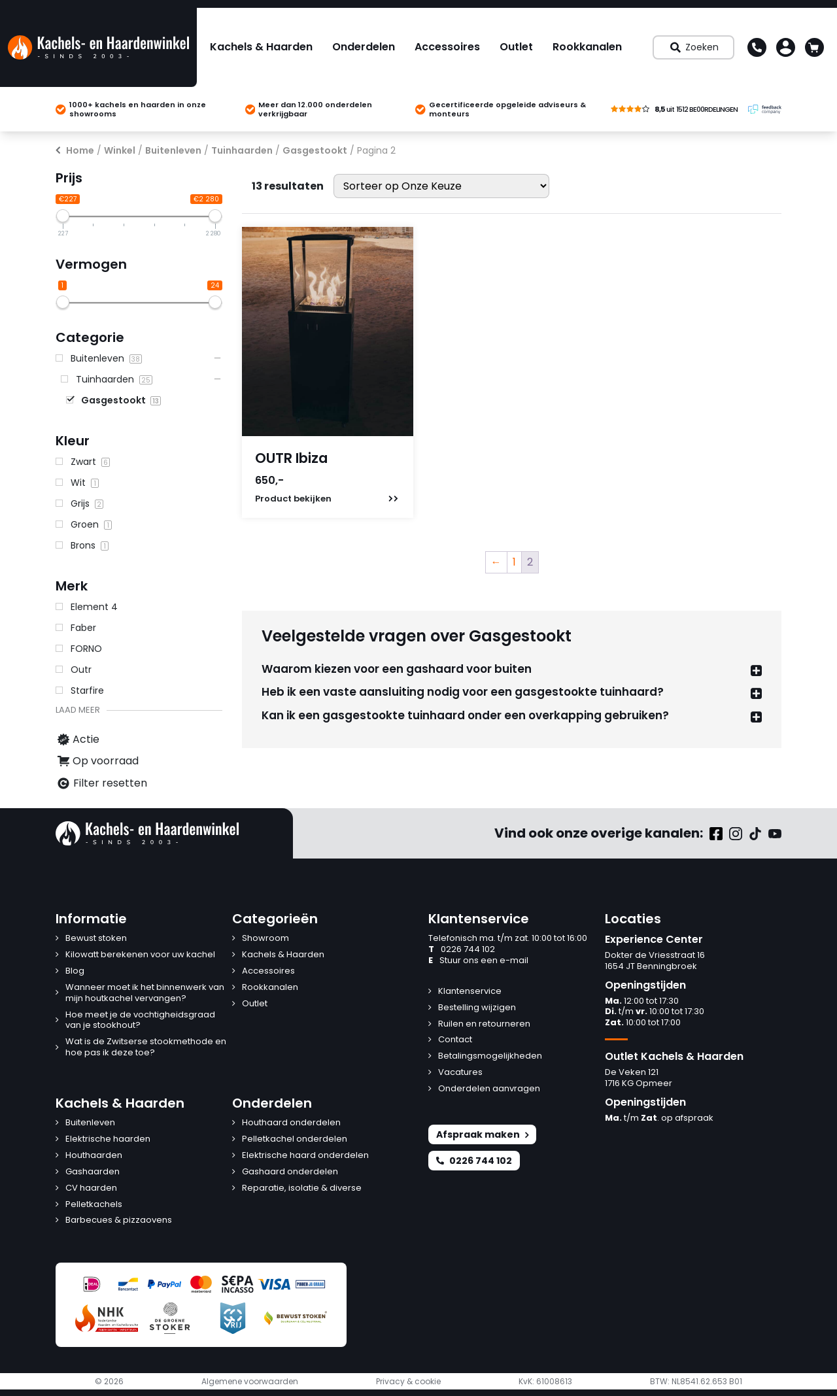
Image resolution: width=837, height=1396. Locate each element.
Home (80, 150)
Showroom (265, 938)
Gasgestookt (314, 150)
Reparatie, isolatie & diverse (302, 1188)
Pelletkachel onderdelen (294, 1139)
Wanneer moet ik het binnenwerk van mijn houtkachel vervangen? (144, 993)
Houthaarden (93, 1155)
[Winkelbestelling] (441, 186)
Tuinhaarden (242, 150)
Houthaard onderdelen (291, 1123)
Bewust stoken (96, 938)
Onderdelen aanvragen (489, 1089)
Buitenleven (173, 150)
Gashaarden (92, 1172)
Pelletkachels (93, 1204)
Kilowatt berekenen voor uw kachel (140, 955)
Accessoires (447, 46)
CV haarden (91, 1188)
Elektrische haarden (107, 1139)
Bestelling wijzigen (477, 1007)
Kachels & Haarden (261, 46)
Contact (455, 1040)
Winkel (119, 150)
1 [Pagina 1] (514, 562)
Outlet (516, 46)
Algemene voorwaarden (249, 1381)
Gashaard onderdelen (290, 1172)
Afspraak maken (482, 1134)
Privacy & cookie (408, 1381)
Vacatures (460, 1072)
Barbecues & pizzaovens (118, 1220)
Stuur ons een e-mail (478, 960)
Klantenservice (470, 991)
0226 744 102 (461, 949)
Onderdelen (363, 46)
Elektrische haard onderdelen (305, 1155)
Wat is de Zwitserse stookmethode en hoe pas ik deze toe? (145, 1047)
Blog (74, 971)
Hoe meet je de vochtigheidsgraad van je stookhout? (140, 1021)
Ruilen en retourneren (484, 1024)
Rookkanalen (587, 46)
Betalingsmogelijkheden (490, 1056)
